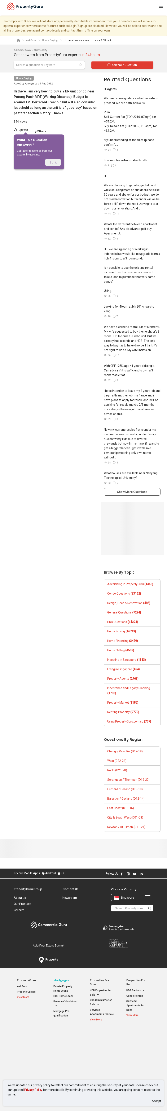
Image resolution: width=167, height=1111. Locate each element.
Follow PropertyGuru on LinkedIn (141, 873)
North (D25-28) (117, 770)
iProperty (49, 960)
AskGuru (22, 986)
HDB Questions (122, 622)
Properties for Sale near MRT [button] (64, 1050)
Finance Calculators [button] (65, 1004)
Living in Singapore (123, 669)
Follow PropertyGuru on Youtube (134, 873)
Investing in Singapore (126, 659)
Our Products (22, 904)
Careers (19, 910)
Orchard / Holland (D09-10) (125, 789)
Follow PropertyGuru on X (147, 873)
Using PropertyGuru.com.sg (129, 721)
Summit (49, 945)
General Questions (124, 612)
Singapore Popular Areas (136, 1035)
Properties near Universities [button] (99, 1050)
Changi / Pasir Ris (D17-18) (125, 751)
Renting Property (123, 712)
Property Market (122, 702)
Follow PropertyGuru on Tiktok (151, 873)
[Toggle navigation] (161, 7)
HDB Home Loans (63, 996)
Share (40, 131)
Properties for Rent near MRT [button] (64, 1060)
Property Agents (123, 678)
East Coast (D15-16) (120, 808)
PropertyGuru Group (28, 889)
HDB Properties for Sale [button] (100, 993)
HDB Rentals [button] (135, 990)
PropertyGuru (26, 980)
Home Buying (24, 78)
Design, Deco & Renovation (128, 603)
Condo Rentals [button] (137, 996)
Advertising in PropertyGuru (130, 584)
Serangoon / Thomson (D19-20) (128, 779)
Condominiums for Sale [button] (101, 1003)
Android (49, 873)
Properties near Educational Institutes (100, 1037)
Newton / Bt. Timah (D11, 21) (126, 827)
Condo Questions (124, 593)
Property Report (118, 943)
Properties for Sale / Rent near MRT (64, 1037)
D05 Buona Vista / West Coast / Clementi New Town (137, 1057)
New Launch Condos (29, 1043)
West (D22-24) (116, 760)
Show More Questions (132, 492)
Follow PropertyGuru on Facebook (121, 873)
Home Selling (120, 650)
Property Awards (118, 927)
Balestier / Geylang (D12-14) (126, 798)
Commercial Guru (49, 924)
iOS (61, 873)
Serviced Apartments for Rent (135, 1005)
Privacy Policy (33, 1089)
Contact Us (70, 889)
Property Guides (26, 991)
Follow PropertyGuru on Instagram (128, 873)
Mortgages (61, 980)
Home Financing (122, 640)
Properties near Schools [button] (99, 1060)
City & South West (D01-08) (125, 817)
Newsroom (69, 897)
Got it (53, 162)
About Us (20, 897)
